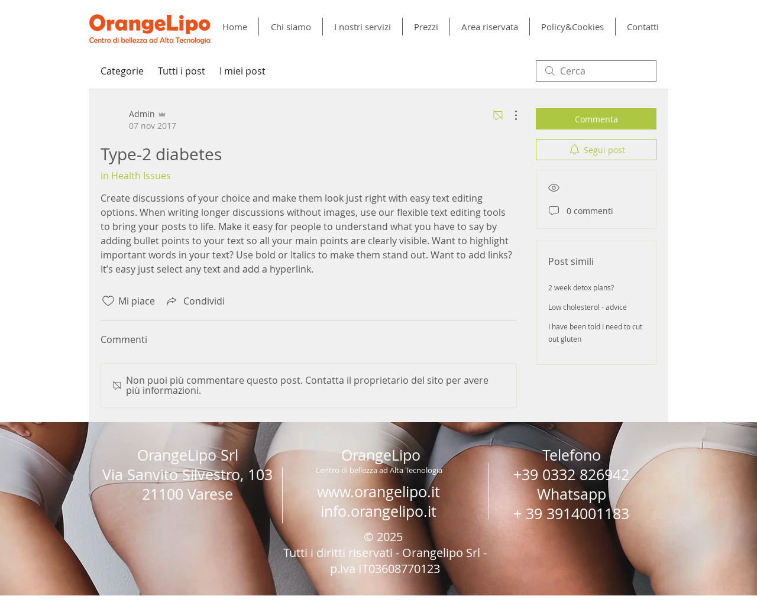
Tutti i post (181, 70)
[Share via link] (194, 301)
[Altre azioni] (510, 115)
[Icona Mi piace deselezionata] (108, 301)
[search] (596, 71)
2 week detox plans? (581, 287)
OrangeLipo (380, 455)
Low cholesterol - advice (587, 307)
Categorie (122, 70)
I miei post (242, 70)
